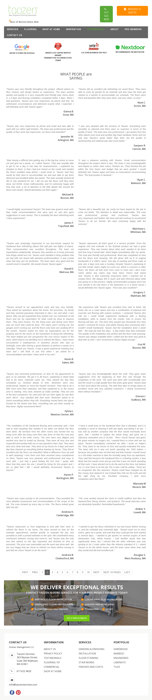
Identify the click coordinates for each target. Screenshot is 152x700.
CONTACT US (14, 35)
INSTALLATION (87, 653)
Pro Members (133, 29)
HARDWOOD (121, 649)
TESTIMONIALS (95, 29)
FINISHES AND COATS (91, 666)
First (25, 572)
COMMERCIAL (51, 666)
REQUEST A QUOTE (132, 10)
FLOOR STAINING (88, 658)
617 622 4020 (106, 14)
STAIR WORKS (86, 662)
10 (88, 572)
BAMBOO (119, 653)
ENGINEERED (121, 658)
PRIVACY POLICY (53, 653)
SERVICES (12, 29)
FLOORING (30, 29)
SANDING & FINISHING (91, 649)
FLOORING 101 (52, 662)
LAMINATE (120, 662)
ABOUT (114, 29)
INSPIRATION (73, 29)
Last (127, 572)
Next (96, 572)
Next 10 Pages (112, 572)
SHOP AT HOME (51, 29)
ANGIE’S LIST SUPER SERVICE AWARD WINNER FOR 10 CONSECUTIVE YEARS (58, 54)
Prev (35, 572)
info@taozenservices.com (23, 684)
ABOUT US (50, 649)
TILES (117, 666)
